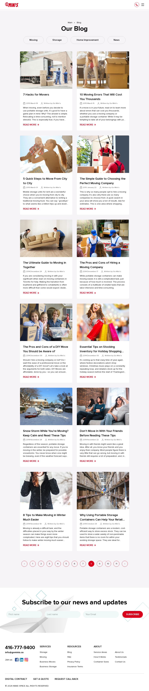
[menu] (142, 5)
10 (108, 563)
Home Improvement (88, 40)
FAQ (69, 656)
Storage (57, 40)
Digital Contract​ (16, 678)
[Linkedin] (21, 659)
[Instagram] (26, 659)
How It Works (100, 656)
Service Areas (100, 651)
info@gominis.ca (14, 651)
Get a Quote (41, 678)
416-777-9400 (20, 647)
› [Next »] (124, 563)
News (117, 40)
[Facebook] (17, 659)
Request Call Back (66, 678)
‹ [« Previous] (24, 563)
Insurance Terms (75, 666)
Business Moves (48, 661)
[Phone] (136, 4)
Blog (70, 651)
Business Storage (48, 666)
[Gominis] (12, 4)
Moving (33, 40)
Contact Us (120, 661)
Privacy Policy (74, 661)
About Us (119, 651)
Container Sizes (101, 661)
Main (70, 22)
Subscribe (132, 613)
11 (116, 563)
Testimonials (121, 656)
